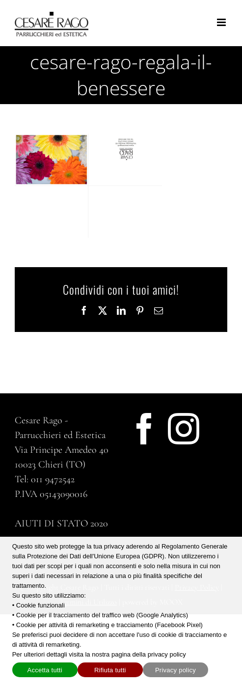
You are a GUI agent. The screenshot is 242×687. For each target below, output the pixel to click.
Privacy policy (175, 670)
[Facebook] (144, 428)
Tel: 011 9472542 (45, 479)
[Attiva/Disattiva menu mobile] (222, 22)
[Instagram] (183, 428)
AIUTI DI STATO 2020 (61, 523)
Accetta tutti (44, 670)
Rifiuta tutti (110, 670)
